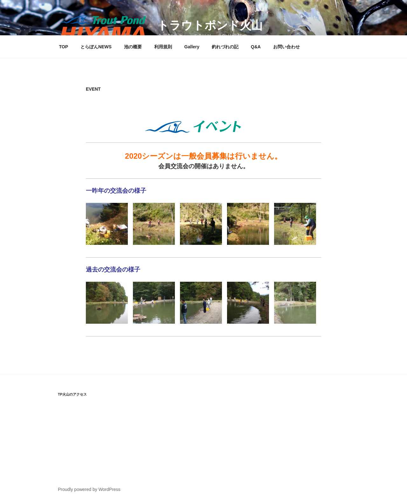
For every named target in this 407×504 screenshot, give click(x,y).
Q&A (256, 46)
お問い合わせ (286, 46)
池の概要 (133, 46)
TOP (63, 46)
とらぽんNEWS (96, 46)
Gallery (191, 46)
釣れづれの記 (225, 46)
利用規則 (163, 46)
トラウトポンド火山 (210, 25)
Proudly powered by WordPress (89, 489)
